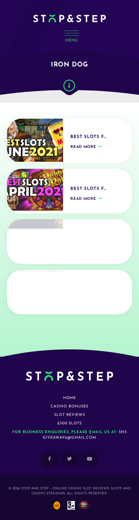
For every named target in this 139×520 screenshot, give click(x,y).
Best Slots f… (88, 140)
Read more (83, 150)
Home (69, 398)
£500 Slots (69, 423)
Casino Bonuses (69, 406)
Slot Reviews (69, 415)
